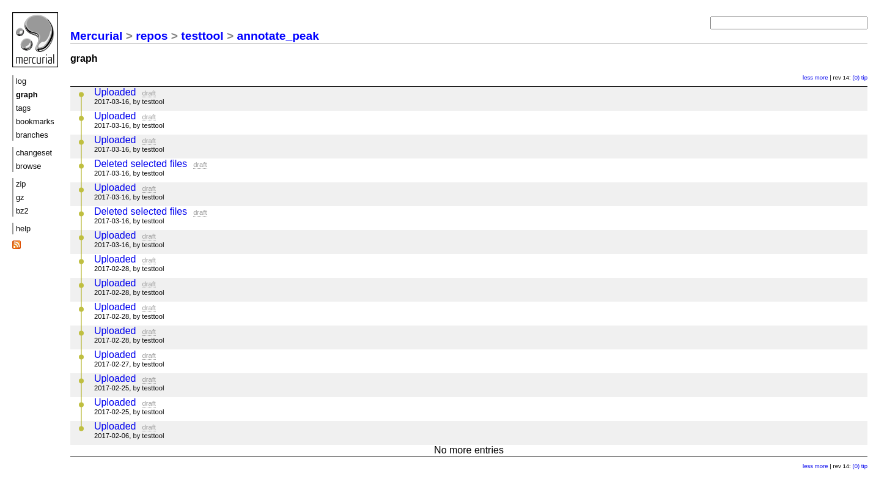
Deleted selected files (140, 163)
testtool (202, 35)
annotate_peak (278, 35)
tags (23, 108)
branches (32, 135)
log (21, 81)
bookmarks (35, 121)
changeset (34, 152)
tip (864, 77)
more (821, 77)
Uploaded (115, 92)
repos (151, 35)
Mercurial (96, 35)
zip (21, 183)
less (808, 77)
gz (20, 197)
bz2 (22, 210)
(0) (855, 77)
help (23, 228)
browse (28, 166)
